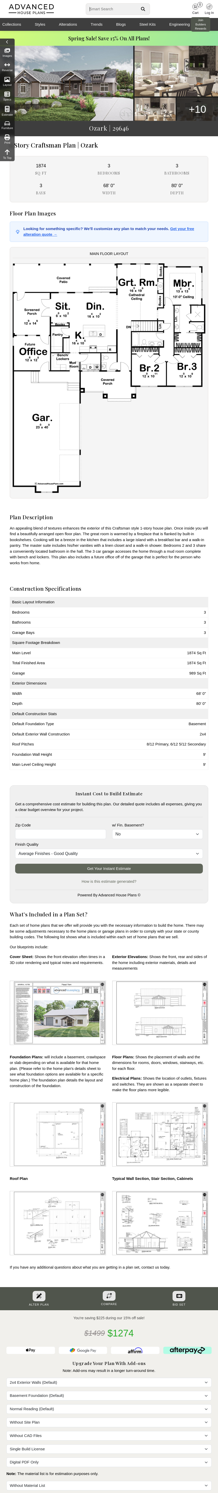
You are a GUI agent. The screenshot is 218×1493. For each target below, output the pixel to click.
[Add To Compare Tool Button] (109, 1296)
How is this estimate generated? (109, 881)
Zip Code (23, 825)
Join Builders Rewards (200, 24)
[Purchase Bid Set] (179, 1296)
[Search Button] (143, 9)
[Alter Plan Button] (39, 1296)
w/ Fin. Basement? (128, 825)
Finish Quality (27, 844)
